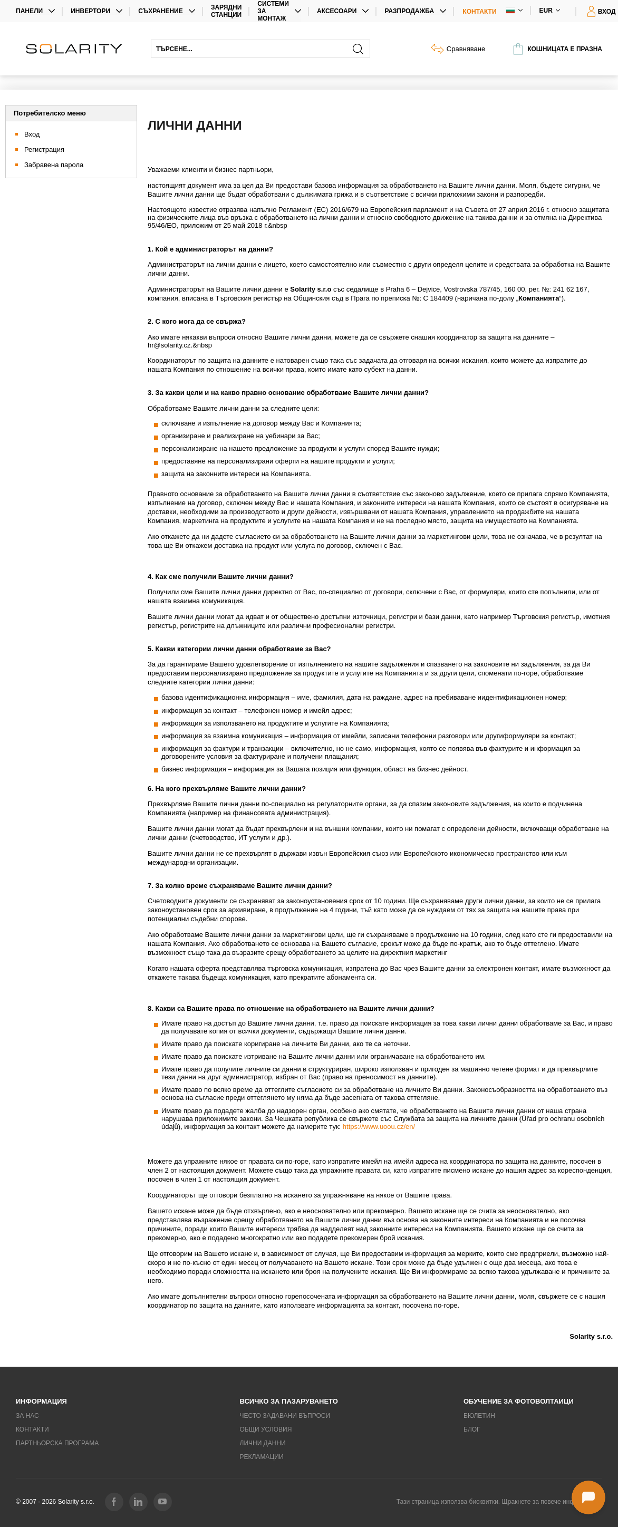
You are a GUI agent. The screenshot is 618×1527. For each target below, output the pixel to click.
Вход (32, 134)
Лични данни (263, 1443)
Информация (41, 1401)
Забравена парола (53, 165)
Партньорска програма (57, 1443)
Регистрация (44, 149)
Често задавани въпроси (285, 1415)
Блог (471, 1429)
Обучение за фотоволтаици (518, 1401)
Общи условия (266, 1429)
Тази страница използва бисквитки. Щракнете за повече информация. (499, 1501)
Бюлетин (479, 1415)
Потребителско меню (50, 113)
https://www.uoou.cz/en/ (379, 1126)
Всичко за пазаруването (289, 1401)
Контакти (479, 11)
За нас (27, 1415)
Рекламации (262, 1457)
